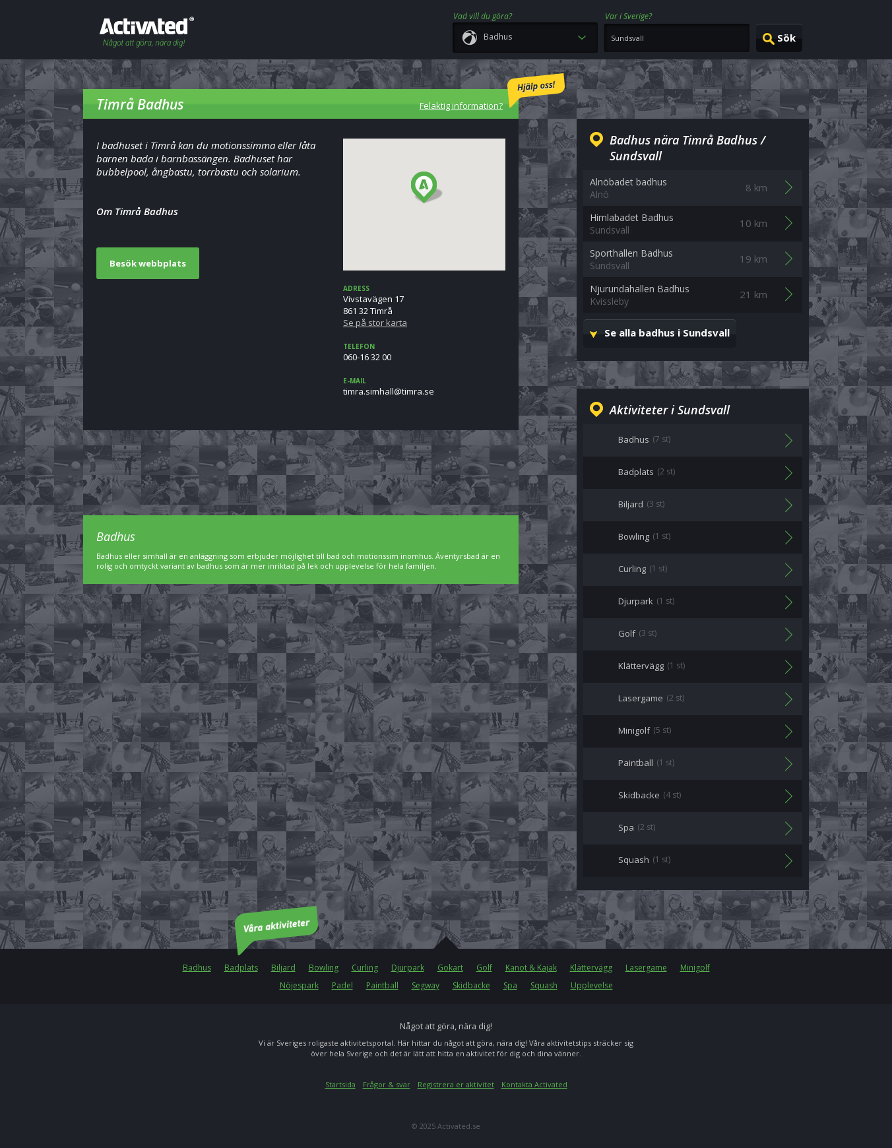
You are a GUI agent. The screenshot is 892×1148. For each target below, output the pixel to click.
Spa (510, 985)
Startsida (340, 1084)
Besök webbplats (148, 263)
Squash (544, 985)
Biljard (283, 967)
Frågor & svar (386, 1084)
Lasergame (646, 967)
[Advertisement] (300, 463)
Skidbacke (471, 985)
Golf (484, 967)
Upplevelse (592, 985)
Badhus (197, 967)
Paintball (382, 985)
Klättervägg (591, 967)
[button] (427, 188)
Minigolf (695, 967)
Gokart (450, 967)
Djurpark (407, 967)
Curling (365, 967)
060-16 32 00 (424, 352)
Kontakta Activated (534, 1084)
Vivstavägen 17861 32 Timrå (424, 306)
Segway (425, 985)
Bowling (323, 967)
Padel (342, 985)
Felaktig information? (492, 92)
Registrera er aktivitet (456, 1084)
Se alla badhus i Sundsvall (667, 332)
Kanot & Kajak (531, 967)
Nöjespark (299, 985)
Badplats (241, 967)
